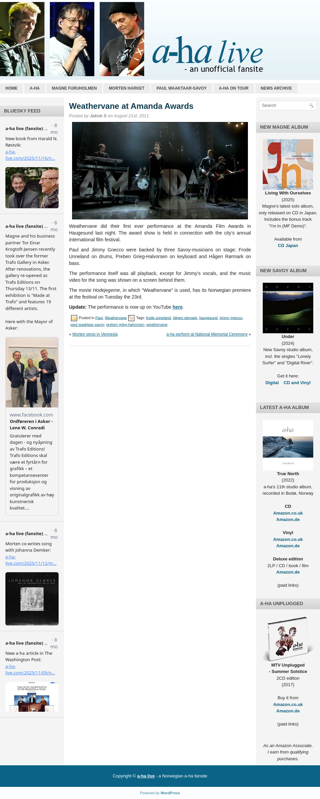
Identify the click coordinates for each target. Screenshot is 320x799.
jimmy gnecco (231, 317)
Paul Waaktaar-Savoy (182, 88)
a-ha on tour (234, 88)
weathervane (156, 324)
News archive (276, 88)
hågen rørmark (185, 317)
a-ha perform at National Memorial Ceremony (207, 334)
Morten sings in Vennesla (95, 334)
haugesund (208, 317)
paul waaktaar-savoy (87, 324)
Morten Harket (126, 88)
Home (11, 88)
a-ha (35, 88)
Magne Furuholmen (74, 88)
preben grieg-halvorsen (125, 324)
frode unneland (158, 317)
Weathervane (116, 317)
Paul (99, 317)
